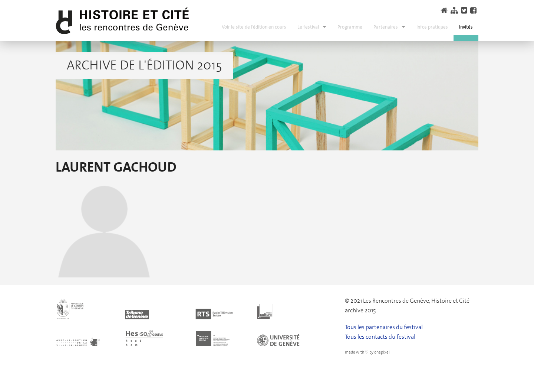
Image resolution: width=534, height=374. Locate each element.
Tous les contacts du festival (380, 337)
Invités (466, 27)
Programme (349, 27)
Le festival (308, 27)
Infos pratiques (432, 27)
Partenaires (385, 27)
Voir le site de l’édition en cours (254, 27)
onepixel (382, 352)
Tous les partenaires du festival (384, 327)
